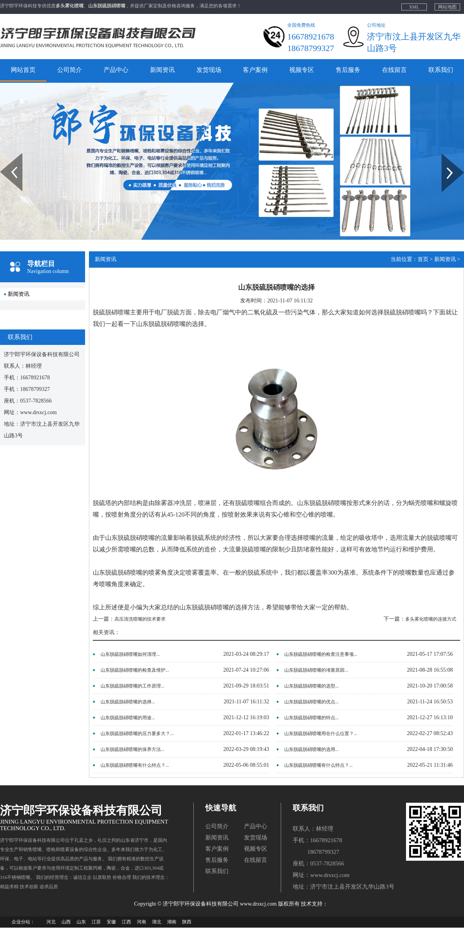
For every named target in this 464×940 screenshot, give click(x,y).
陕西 (186, 922)
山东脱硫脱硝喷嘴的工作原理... (132, 686)
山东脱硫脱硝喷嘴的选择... (128, 702)
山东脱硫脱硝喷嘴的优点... (311, 702)
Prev (4, 156)
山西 (66, 922)
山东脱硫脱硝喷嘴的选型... (311, 686)
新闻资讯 (162, 70)
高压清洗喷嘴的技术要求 (139, 619)
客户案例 (255, 70)
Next (446, 156)
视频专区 (301, 70)
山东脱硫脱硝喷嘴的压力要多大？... (137, 733)
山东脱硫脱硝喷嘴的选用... (311, 749)
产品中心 (116, 70)
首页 (423, 259)
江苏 (96, 922)
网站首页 (23, 70)
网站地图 (447, 7)
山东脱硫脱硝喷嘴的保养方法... (132, 749)
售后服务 (348, 70)
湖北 (156, 922)
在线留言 (394, 70)
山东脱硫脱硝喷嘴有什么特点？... (135, 765)
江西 (126, 922)
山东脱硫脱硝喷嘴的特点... (311, 717)
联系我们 (440, 70)
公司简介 (69, 70)
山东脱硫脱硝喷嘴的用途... (128, 717)
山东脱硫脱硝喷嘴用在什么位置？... (320, 733)
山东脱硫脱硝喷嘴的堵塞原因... (316, 670)
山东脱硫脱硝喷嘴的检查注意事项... (320, 654)
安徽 (111, 922)
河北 (51, 922)
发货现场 (208, 70)
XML (414, 7)
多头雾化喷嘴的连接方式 (430, 619)
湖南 (171, 922)
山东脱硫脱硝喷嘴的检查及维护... (135, 670)
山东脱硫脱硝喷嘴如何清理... (130, 654)
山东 (81, 922)
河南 (141, 922)
